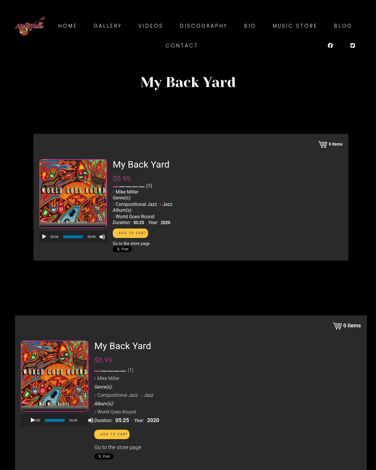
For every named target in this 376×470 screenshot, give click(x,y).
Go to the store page (131, 243)
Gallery (108, 25)
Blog (343, 25)
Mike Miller (127, 192)
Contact (182, 45)
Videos (150, 25)
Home (67, 25)
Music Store (295, 25)
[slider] (73, 236)
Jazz (167, 204)
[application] (73, 237)
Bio (250, 25)
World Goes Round (135, 216)
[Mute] (102, 237)
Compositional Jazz (136, 204)
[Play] (44, 237)
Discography (204, 25)
